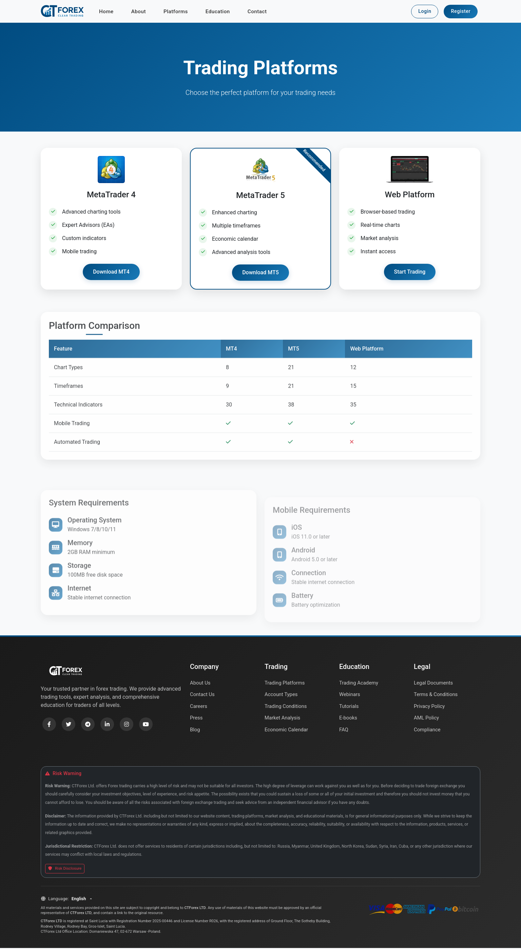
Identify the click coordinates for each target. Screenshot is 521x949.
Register (460, 12)
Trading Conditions (286, 708)
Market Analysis (283, 720)
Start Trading (410, 273)
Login (424, 12)
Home (106, 12)
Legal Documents (434, 684)
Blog (195, 733)
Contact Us (202, 696)
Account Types (281, 696)
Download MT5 (260, 273)
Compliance (427, 733)
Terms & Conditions (436, 696)
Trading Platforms (285, 684)
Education (218, 12)
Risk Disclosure (64, 869)
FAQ (343, 733)
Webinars (350, 696)
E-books (348, 720)
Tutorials (349, 708)
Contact (257, 12)
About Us (200, 684)
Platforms (175, 12)
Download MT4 (111, 273)
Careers (199, 708)
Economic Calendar (287, 733)
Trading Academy (359, 684)
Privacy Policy (430, 708)
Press (196, 720)
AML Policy (427, 720)
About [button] (138, 12)
